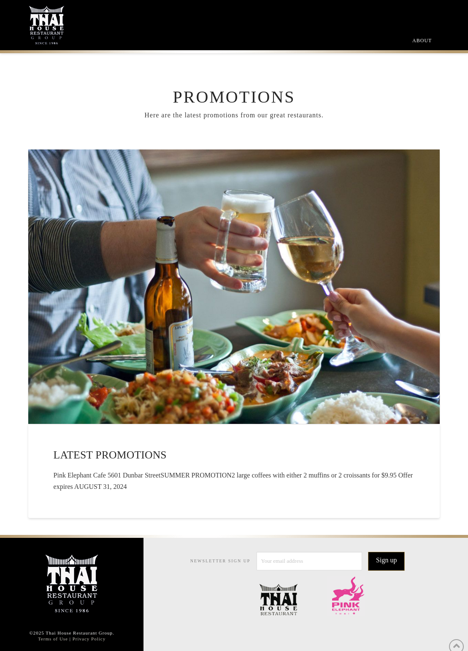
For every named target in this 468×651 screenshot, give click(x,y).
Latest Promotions (110, 455)
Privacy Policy (89, 638)
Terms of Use (53, 638)
